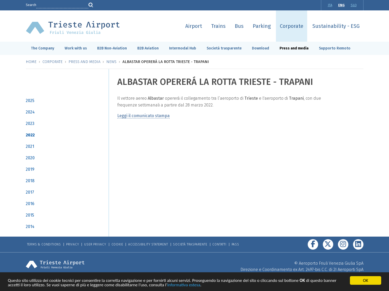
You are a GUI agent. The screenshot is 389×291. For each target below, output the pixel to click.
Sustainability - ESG (336, 26)
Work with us (76, 48)
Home (31, 61)
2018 (30, 180)
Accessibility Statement (148, 244)
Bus (239, 26)
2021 (30, 146)
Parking (262, 26)
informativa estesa (183, 285)
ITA (330, 5)
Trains (218, 26)
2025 (30, 100)
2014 (30, 226)
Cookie (117, 244)
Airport (193, 26)
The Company (42, 48)
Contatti (219, 244)
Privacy (72, 244)
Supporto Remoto (334, 48)
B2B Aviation (148, 48)
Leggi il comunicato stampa (143, 115)
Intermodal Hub (182, 48)
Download (260, 48)
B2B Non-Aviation (112, 48)
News (111, 61)
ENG (341, 5)
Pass (235, 244)
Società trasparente (224, 48)
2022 (30, 134)
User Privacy (95, 244)
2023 (30, 123)
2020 (30, 157)
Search (31, 5)
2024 (30, 112)
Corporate (291, 26)
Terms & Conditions (44, 244)
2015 (30, 215)
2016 (30, 203)
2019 (30, 169)
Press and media (294, 48)
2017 (30, 192)
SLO (354, 5)
